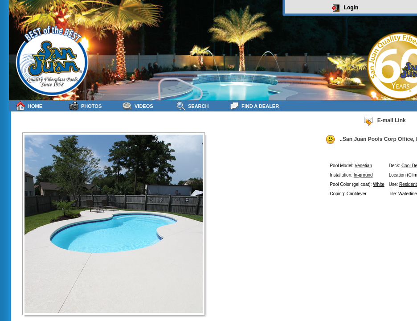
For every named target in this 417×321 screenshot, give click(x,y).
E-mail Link (384, 121)
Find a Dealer (254, 106)
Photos (85, 106)
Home (29, 106)
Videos (138, 106)
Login (345, 8)
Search (192, 106)
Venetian (363, 165)
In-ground (363, 175)
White (378, 184)
